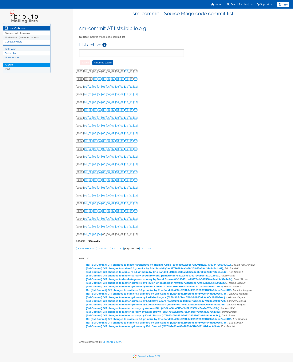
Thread (103, 248)
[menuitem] (216, 4)
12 (135, 79)
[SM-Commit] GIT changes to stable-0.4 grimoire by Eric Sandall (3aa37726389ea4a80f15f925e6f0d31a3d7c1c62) (154, 268)
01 (86, 86)
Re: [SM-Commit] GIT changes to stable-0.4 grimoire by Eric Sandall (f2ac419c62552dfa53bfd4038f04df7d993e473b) (157, 293)
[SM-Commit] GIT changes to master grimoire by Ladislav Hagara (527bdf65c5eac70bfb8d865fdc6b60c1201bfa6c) (155, 297)
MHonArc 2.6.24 (112, 341)
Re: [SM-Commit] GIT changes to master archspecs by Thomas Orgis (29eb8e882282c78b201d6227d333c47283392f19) (158, 264)
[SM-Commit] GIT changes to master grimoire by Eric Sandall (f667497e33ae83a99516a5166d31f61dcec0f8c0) (153, 326)
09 (122, 79)
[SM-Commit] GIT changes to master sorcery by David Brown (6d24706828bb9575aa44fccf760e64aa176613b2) (153, 311)
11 (131, 79)
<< (113, 248)
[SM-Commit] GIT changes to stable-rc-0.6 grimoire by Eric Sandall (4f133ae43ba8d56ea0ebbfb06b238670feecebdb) (157, 272)
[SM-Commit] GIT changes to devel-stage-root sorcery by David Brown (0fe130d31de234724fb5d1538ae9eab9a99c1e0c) (159, 279)
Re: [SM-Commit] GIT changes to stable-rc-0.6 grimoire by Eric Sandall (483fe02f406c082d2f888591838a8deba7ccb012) (159, 290)
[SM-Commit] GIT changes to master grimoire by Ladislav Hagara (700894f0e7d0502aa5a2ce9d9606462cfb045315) (155, 304)
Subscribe (10, 53)
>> (149, 248)
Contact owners (13, 41)
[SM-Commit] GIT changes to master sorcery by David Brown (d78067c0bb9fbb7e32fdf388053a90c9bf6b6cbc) (153, 315)
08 (118, 79)
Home (216, 4)
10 (127, 71)
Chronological (86, 248)
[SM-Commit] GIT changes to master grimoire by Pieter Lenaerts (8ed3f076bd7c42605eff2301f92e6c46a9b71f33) (154, 286)
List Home (10, 49)
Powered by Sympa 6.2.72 (149, 356)
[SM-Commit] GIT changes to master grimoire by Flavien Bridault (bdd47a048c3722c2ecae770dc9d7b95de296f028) (156, 282)
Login (283, 4)
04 (99, 79)
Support (263, 4)
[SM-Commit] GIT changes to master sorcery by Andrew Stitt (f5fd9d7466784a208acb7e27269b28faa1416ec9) (152, 275)
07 (113, 79)
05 (104, 79)
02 (90, 86)
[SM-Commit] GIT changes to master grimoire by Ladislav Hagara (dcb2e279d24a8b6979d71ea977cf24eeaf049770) (156, 301)
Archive (9, 64)
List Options (15, 28)
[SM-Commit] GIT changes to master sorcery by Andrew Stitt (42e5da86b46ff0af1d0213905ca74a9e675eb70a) (152, 308)
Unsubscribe (12, 57)
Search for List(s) (238, 4)
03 (95, 79)
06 (108, 79)
